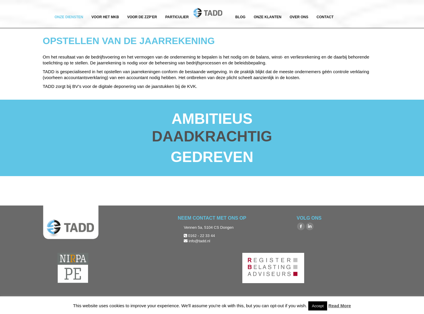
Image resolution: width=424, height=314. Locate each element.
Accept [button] (318, 306)
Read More (339, 305)
